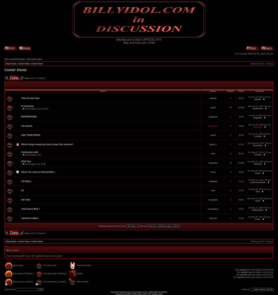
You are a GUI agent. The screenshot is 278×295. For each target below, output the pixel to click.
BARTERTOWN (29, 116)
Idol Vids (25, 199)
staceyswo (213, 163)
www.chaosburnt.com (138, 292)
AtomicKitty (258, 145)
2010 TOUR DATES (30, 135)
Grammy (213, 218)
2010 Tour (26, 161)
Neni (213, 154)
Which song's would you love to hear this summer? (47, 144)
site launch (26, 126)
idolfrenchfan (257, 210)
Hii (22, 190)
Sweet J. (213, 144)
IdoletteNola (257, 108)
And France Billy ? (30, 209)
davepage (213, 126)
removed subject (29, 218)
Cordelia (257, 136)
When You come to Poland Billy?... (38, 172)
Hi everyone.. (28, 106)
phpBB (127, 294)
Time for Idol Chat (30, 98)
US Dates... (26, 181)
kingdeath (213, 117)
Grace (213, 172)
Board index (11, 64)
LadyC (213, 107)
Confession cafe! (29, 152)
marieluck (258, 164)
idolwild (213, 98)
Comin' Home (24, 64)
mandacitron (213, 209)
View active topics (34, 59)
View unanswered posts (14, 59)
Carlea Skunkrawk (258, 182)
